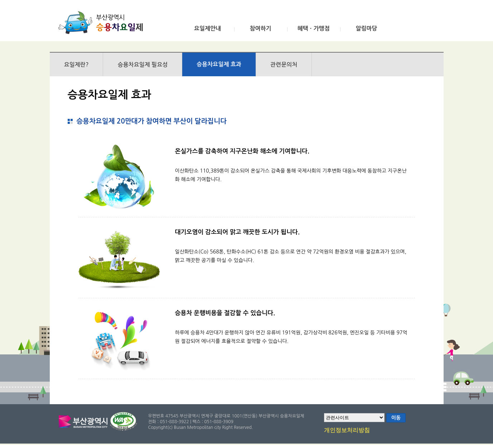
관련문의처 (283, 64)
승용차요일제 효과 (219, 64)
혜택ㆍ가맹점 (313, 28)
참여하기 (260, 28)
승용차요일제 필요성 (142, 64)
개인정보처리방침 (347, 431)
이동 (396, 417)
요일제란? (76, 64)
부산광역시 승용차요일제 (103, 22)
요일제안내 (207, 28)
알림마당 (366, 28)
